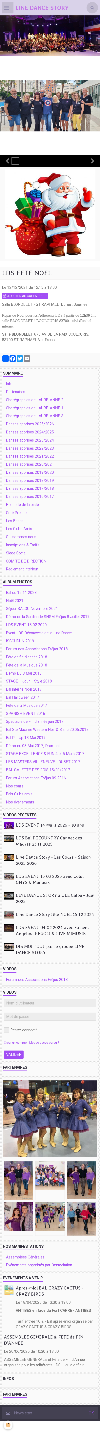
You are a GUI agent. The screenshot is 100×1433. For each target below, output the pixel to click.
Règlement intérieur (22, 569)
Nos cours (14, 786)
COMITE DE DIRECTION (26, 561)
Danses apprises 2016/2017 (30, 496)
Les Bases (14, 521)
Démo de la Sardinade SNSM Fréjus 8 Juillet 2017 (48, 617)
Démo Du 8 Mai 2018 (24, 673)
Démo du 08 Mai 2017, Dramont (33, 746)
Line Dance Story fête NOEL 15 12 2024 (55, 914)
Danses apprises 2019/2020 (30, 472)
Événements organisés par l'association (39, 1265)
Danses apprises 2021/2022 (30, 456)
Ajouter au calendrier (25, 296)
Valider (13, 1054)
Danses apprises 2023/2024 (30, 440)
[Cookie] (8, 1425)
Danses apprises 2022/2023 (30, 448)
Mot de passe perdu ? (44, 1042)
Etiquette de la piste (22, 504)
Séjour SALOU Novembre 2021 (32, 608)
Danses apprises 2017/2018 (30, 488)
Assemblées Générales (25, 1257)
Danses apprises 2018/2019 (30, 480)
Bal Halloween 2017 (22, 697)
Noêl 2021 (14, 600)
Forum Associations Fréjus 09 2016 (36, 778)
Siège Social (16, 553)
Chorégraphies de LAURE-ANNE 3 (34, 416)
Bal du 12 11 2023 (21, 592)
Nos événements (20, 802)
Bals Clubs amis (19, 794)
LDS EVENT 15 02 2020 (26, 625)
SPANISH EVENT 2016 (25, 713)
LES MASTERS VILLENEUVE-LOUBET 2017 (43, 762)
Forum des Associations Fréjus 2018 (37, 649)
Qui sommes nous (21, 537)
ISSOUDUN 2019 (20, 641)
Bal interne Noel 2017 (24, 689)
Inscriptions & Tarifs (22, 545)
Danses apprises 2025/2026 (30, 424)
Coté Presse (16, 513)
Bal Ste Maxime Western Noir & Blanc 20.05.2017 (47, 729)
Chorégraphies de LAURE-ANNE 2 (34, 400)
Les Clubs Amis (19, 529)
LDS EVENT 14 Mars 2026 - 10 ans (50, 825)
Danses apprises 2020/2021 (30, 464)
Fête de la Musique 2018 (26, 665)
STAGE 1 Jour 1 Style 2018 (29, 681)
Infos (10, 383)
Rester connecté (20, 1030)
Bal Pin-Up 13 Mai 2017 (26, 737)
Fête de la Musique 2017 (26, 705)
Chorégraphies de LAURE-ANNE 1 (34, 408)
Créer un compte (15, 1042)
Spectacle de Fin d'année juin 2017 (35, 721)
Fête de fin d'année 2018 (26, 657)
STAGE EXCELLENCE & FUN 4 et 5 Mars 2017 (45, 753)
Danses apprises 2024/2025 (30, 432)
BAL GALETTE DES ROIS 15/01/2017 (38, 770)
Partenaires (15, 392)
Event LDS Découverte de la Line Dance (39, 633)
